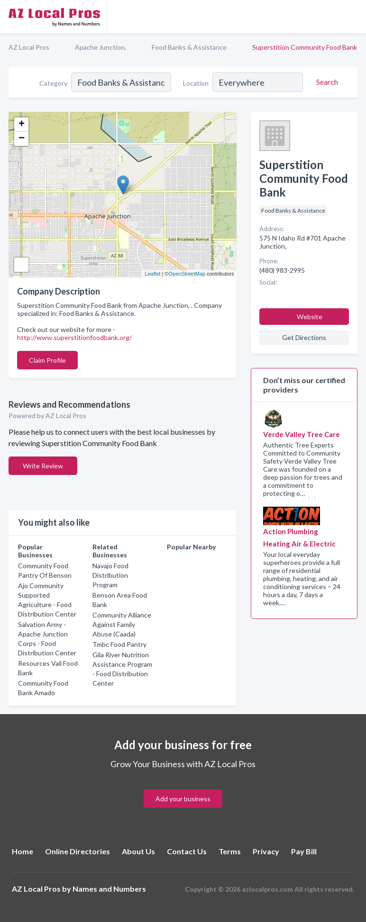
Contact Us (187, 851)
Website (309, 317)
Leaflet (152, 274)
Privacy (266, 851)
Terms (230, 851)
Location (196, 83)
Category (53, 83)
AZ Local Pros (29, 47)
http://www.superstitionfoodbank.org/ (74, 337)
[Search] (325, 81)
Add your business (183, 799)
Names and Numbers (109, 888)
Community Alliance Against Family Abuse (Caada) (121, 624)
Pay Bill (304, 851)
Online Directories (77, 851)
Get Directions (304, 337)
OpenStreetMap (186, 274)
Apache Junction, (100, 47)
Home (22, 851)
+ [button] (21, 124)
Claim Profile (47, 360)
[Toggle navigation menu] (353, 16)
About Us (138, 851)
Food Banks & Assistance (189, 47)
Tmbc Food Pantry (119, 644)
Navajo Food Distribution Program (110, 575)
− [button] (21, 139)
